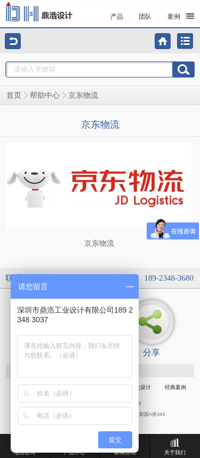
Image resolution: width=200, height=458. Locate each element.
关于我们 (175, 446)
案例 (173, 16)
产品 (116, 16)
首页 (13, 95)
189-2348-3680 (169, 278)
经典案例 (175, 387)
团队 (145, 16)
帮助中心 (45, 95)
